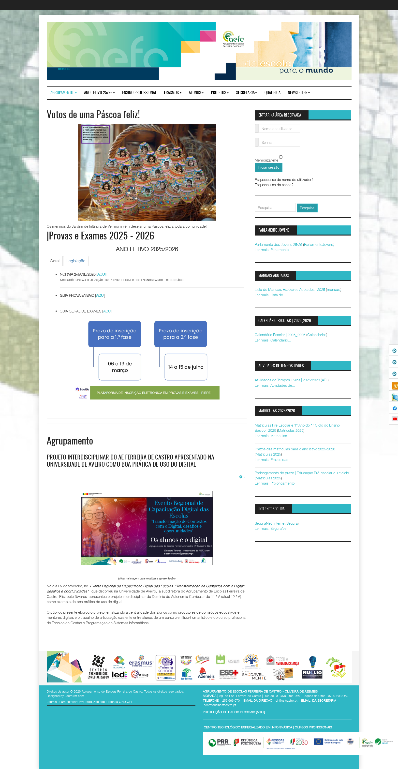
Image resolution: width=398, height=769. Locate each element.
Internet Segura (286, 523)
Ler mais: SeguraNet (271, 528)
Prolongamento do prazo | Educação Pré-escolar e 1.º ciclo (302, 473)
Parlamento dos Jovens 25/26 (278, 244)
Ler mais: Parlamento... (273, 249)
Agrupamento (63, 93)
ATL (325, 380)
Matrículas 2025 (290, 430)
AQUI (101, 274)
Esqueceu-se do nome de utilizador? (284, 179)
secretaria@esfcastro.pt (220, 705)
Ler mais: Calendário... (273, 340)
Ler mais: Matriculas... (272, 435)
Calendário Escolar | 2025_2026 (280, 334)
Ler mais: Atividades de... (275, 385)
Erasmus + (172, 93)
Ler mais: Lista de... (270, 295)
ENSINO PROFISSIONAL (139, 93)
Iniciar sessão (268, 167)
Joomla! (52, 701)
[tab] (55, 261)
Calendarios (316, 334)
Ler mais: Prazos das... (273, 459)
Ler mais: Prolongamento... (276, 483)
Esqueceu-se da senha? (274, 184)
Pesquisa (307, 208)
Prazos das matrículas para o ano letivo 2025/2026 (295, 449)
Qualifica (272, 93)
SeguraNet (263, 523)
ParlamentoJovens (319, 244)
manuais (333, 289)
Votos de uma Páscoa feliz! (93, 115)
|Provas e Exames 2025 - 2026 (100, 236)
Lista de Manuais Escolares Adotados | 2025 (290, 289)
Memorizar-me (266, 160)
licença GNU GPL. (121, 701)
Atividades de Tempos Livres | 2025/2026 (287, 380)
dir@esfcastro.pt (286, 700)
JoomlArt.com (74, 696)
